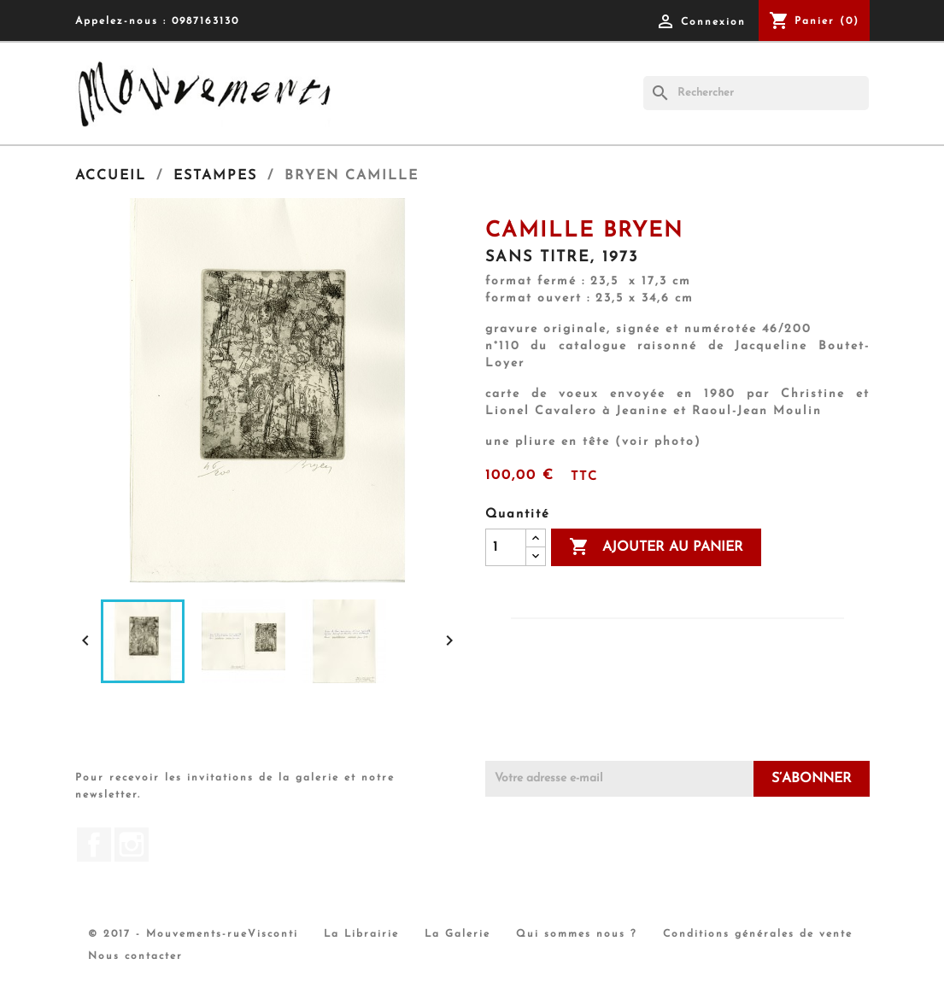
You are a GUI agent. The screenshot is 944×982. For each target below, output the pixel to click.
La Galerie (457, 934)
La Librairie (361, 934)
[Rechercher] (756, 93)
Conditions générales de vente (758, 934)
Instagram (131, 844)
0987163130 (205, 21)
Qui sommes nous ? (576, 934)
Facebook (94, 844)
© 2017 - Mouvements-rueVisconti (193, 934)
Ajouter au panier (656, 547)
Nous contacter (135, 956)
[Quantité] (505, 547)
